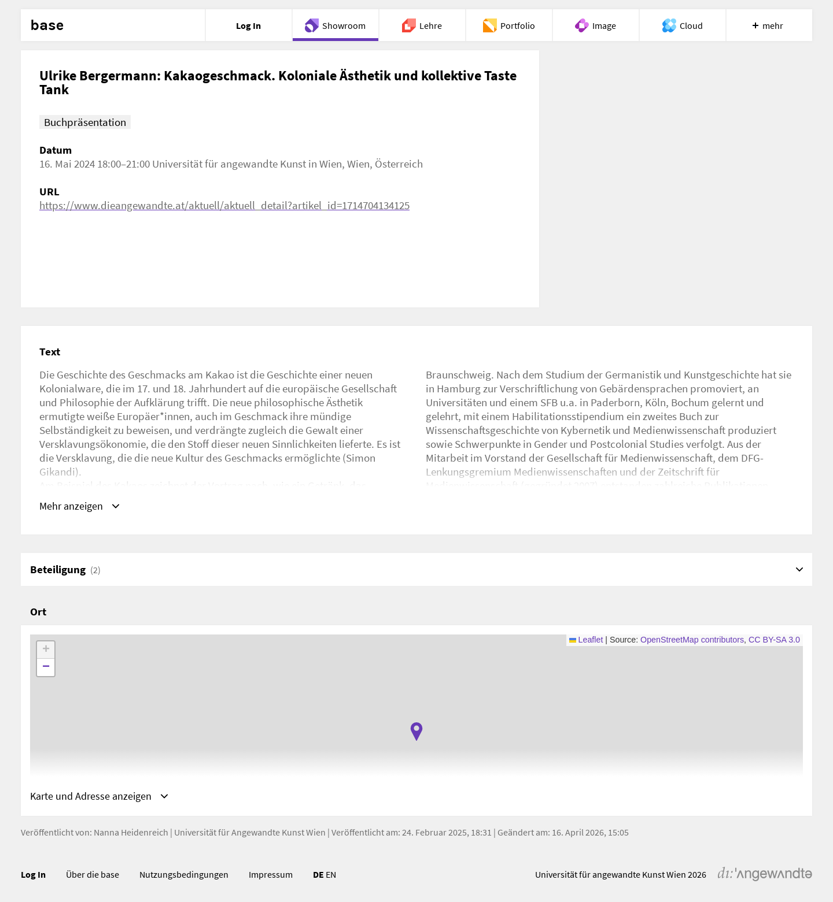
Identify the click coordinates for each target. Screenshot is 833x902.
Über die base (92, 876)
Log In (33, 876)
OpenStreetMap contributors (692, 640)
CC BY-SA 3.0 (774, 640)
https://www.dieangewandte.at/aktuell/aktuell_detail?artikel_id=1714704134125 (224, 205)
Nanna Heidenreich (131, 834)
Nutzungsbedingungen (183, 876)
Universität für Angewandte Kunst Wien (250, 834)
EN (331, 876)
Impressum (271, 876)
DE (318, 876)
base (47, 25)
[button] (416, 732)
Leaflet (586, 640)
